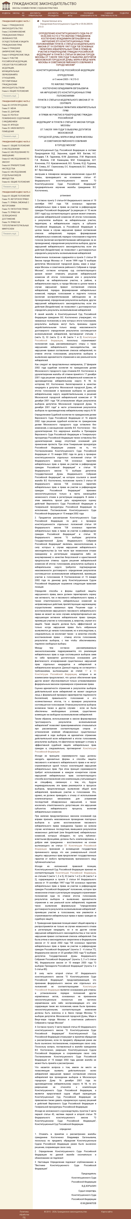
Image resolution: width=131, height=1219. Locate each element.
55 (95, 671)
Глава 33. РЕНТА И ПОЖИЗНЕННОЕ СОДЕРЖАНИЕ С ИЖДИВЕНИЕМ (16, 118)
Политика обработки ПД (24, 1215)
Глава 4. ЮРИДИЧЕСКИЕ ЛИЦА (15, 55)
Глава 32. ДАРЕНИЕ (11, 112)
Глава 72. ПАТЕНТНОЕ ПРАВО (15, 209)
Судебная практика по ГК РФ (109, 14)
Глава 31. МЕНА (9, 108)
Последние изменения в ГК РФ (88, 14)
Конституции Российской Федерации (56, 674)
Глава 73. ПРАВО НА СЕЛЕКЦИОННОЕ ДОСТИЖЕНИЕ (11, 215)
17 (86, 671)
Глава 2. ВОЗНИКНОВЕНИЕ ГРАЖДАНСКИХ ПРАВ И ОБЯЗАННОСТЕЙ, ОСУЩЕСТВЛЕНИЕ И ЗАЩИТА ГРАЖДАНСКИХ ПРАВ (15, 38)
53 (65, 845)
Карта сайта (106, 1212)
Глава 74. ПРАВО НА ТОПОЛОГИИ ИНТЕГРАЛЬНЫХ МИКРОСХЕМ (15, 225)
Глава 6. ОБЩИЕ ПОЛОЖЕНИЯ (15, 91)
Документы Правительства (35, 14)
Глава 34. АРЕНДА (10, 125)
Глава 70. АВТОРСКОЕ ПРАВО (15, 199)
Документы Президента (53, 14)
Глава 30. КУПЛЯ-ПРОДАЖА (15, 105)
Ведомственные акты (70, 14)
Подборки (124, 13)
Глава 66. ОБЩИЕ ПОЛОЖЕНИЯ (16, 182)
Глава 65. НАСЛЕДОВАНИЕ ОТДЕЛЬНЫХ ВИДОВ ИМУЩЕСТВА (14, 175)
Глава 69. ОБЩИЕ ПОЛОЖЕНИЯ (16, 196)
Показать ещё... (10, 96)
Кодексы (6, 13)
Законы (16, 13)
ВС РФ (23, 14)
